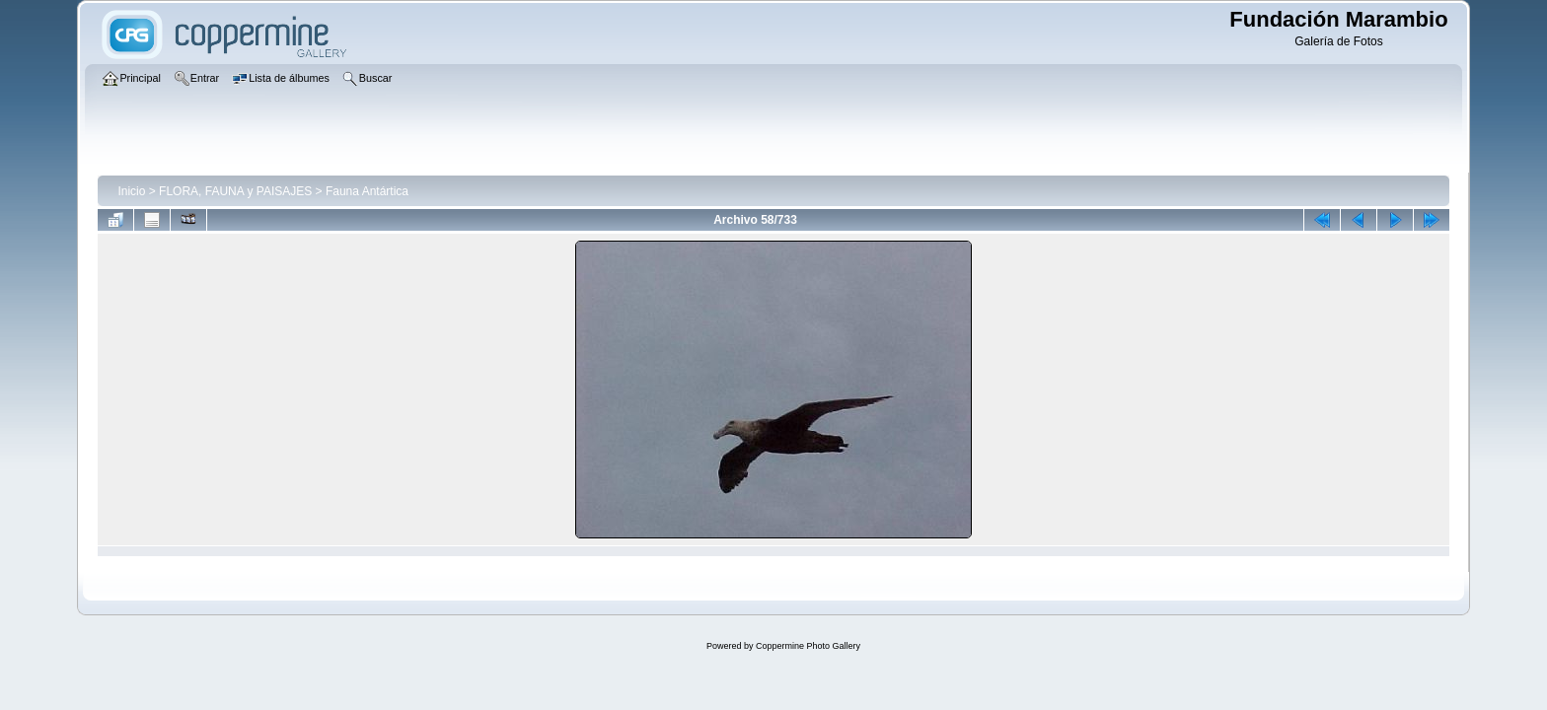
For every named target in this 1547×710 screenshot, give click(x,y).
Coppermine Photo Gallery (808, 646)
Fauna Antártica (367, 191)
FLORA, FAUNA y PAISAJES (235, 191)
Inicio (131, 191)
